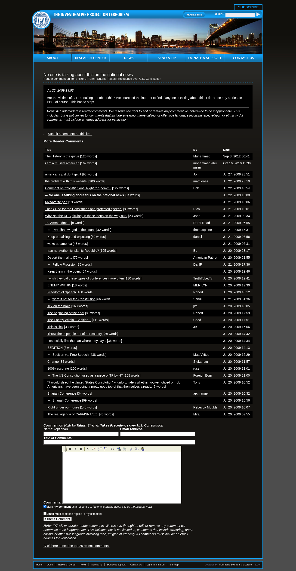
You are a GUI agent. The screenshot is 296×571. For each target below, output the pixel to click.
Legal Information (155, 564)
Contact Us (136, 564)
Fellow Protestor (64, 264)
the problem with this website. (66, 181)
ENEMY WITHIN (59, 285)
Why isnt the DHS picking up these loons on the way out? (86, 216)
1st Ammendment (57, 223)
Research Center (67, 564)
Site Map (174, 564)
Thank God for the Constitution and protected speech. (83, 209)
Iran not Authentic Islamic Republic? (73, 250)
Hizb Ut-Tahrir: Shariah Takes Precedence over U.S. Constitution (119, 78)
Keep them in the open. (64, 271)
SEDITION (55, 348)
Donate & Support (116, 564)
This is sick (55, 327)
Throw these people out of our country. (75, 334)
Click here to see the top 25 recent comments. (76, 546)
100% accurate (58, 368)
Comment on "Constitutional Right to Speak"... (78, 188)
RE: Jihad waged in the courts (74, 230)
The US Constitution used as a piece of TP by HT (87, 375)
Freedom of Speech (61, 292)
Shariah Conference (61, 393)
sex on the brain (59, 306)
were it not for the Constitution (74, 299)
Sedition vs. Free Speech (70, 354)
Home (39, 564)
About (50, 564)
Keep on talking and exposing (68, 237)
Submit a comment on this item (70, 134)
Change (53, 361)
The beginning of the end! (65, 313)
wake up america (59, 244)
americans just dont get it (63, 174)
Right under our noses (63, 407)
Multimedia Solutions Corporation (236, 564)
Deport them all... (59, 257)
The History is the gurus (62, 156)
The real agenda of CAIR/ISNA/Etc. (72, 414)
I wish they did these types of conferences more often (85, 278)
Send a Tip (96, 564)
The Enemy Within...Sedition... (69, 320)
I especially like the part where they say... (76, 341)
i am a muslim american (62, 163)
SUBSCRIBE (248, 7)
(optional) (55, 429)
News (83, 564)
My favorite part (56, 202)
